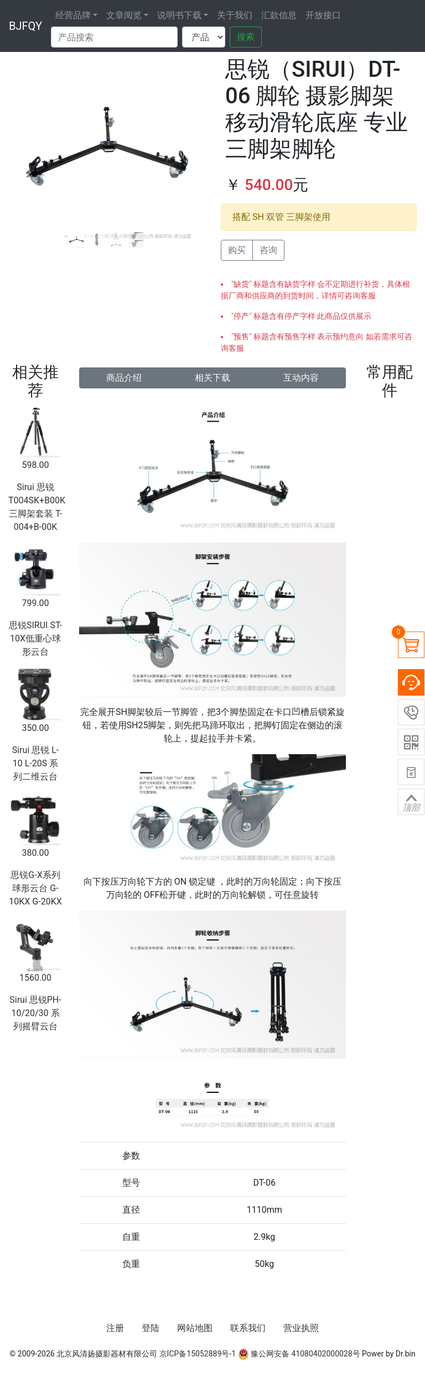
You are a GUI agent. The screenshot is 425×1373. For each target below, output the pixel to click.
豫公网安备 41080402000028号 (299, 1353)
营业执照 (301, 1328)
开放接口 (323, 15)
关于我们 (234, 15)
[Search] (114, 37)
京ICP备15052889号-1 (197, 1353)
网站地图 (194, 1328)
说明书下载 (179, 15)
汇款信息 (279, 15)
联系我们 (248, 1328)
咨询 (268, 250)
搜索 (246, 36)
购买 (237, 250)
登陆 (150, 1328)
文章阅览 (124, 15)
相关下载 (212, 377)
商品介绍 (124, 377)
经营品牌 (73, 15)
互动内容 (301, 377)
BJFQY (25, 26)
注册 (115, 1328)
